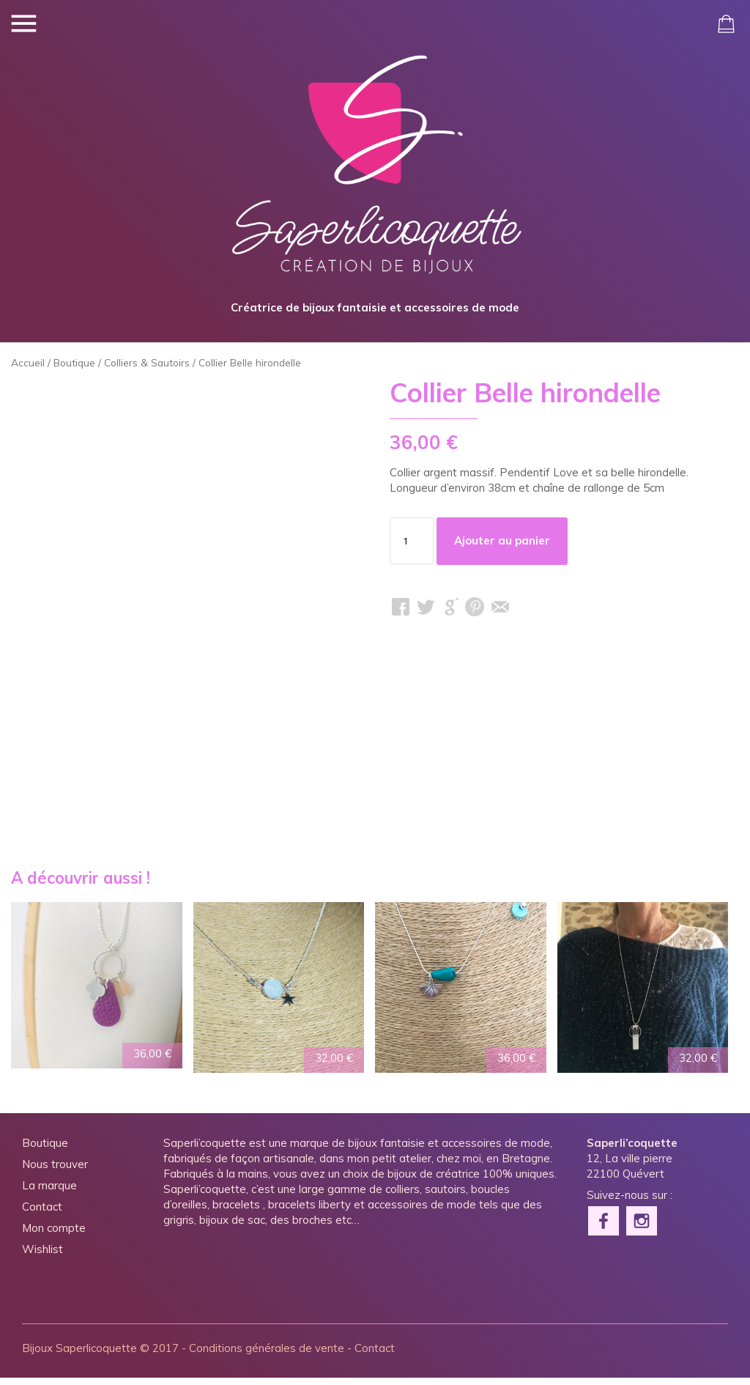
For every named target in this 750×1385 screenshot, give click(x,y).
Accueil (28, 369)
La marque (49, 1193)
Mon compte (54, 1235)
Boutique (74, 369)
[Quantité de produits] (412, 548)
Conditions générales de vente (266, 1355)
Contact (42, 1214)
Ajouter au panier (502, 548)
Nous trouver (55, 1171)
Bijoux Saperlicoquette (79, 1355)
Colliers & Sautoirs (147, 369)
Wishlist (42, 1256)
